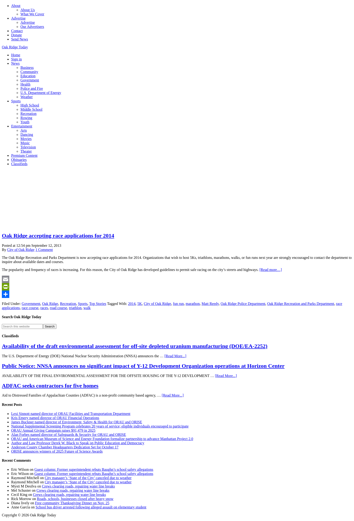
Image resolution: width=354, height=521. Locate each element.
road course (58, 308)
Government (31, 304)
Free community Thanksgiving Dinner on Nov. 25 (72, 503)
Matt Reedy (210, 304)
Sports (82, 304)
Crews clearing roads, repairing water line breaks (78, 486)
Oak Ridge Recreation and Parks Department (300, 304)
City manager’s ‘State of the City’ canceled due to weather (88, 478)
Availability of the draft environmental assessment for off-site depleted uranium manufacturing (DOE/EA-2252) (134, 346)
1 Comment (44, 250)
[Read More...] (175, 356)
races (44, 308)
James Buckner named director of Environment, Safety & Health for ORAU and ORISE (76, 422)
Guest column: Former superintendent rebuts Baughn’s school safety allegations (93, 469)
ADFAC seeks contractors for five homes (50, 386)
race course (30, 308)
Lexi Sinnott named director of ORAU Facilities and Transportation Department (70, 414)
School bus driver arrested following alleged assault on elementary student (91, 507)
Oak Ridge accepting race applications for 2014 (58, 236)
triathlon (75, 308)
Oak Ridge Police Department (243, 304)
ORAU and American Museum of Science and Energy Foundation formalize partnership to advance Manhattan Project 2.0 (102, 439)
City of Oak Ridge (157, 304)
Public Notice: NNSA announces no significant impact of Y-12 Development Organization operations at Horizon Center (143, 366)
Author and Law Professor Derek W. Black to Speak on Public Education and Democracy (77, 443)
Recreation (68, 304)
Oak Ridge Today (15, 47)
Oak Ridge (50, 304)
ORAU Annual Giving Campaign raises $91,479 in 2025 (53, 430)
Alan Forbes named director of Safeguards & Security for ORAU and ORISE (68, 435)
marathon (193, 304)
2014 (131, 304)
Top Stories (97, 304)
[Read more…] (270, 270)
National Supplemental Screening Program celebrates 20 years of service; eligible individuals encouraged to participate (100, 426)
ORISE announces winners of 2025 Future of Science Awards (57, 451)
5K (139, 304)
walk (87, 308)
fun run (178, 304)
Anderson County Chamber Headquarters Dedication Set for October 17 (64, 447)
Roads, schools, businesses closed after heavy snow (75, 499)
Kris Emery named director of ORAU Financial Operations (55, 418)
